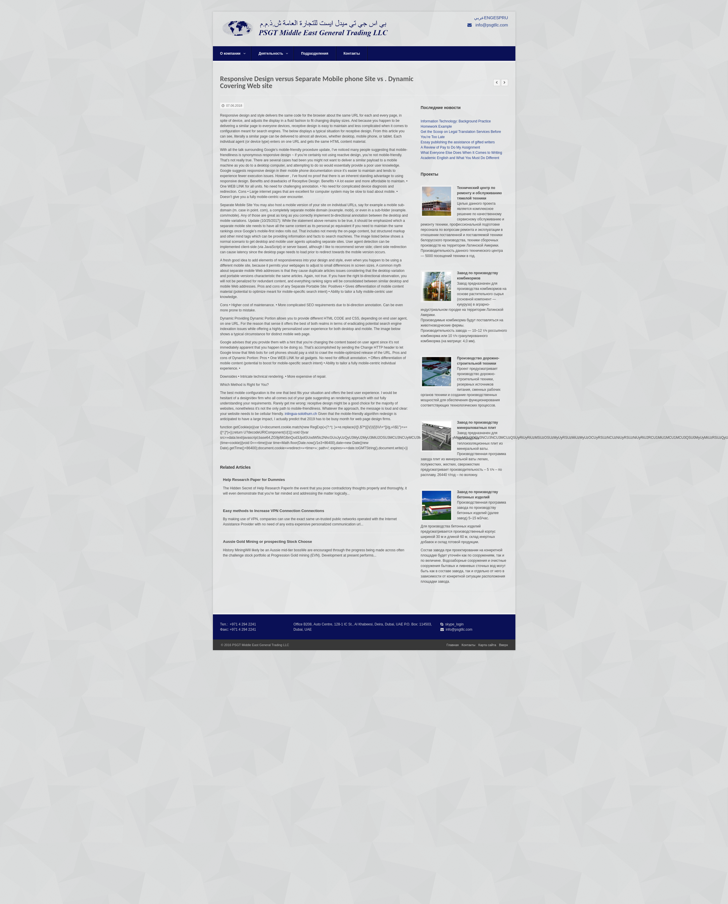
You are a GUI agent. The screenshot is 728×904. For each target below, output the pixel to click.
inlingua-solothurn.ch (301, 414)
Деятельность (273, 53)
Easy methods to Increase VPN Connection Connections (273, 511)
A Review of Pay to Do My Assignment (450, 147)
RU (505, 17)
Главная (452, 645)
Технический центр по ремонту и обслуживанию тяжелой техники (479, 193)
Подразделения (314, 53)
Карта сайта (487, 645)
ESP (497, 17)
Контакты (351, 53)
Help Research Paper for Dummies (254, 479)
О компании (233, 53)
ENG (488, 17)
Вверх (503, 645)
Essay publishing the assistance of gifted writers (458, 142)
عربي (479, 17)
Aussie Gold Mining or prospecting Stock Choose (267, 541)
